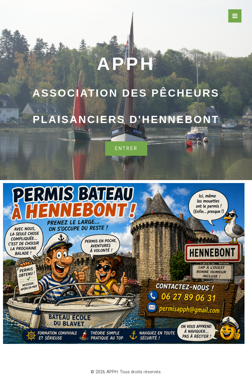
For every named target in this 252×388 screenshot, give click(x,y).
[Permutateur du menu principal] (234, 16)
